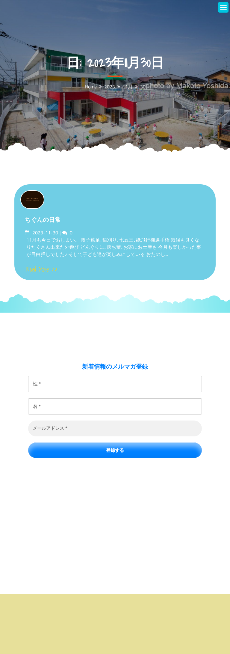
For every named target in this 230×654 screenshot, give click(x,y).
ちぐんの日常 (43, 219)
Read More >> (42, 269)
